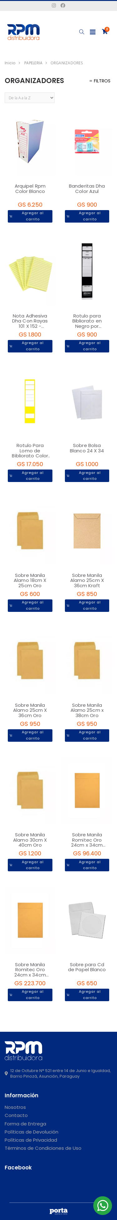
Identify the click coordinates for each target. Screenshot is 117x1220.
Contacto (16, 1115)
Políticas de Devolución (31, 1132)
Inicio (10, 63)
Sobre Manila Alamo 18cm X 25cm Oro (30, 580)
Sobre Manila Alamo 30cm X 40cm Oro (30, 839)
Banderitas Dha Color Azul (87, 188)
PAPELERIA (33, 63)
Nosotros (15, 1107)
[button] (81, 32)
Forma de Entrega (25, 1123)
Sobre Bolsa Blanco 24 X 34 (87, 448)
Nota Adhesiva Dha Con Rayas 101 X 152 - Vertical (30, 323)
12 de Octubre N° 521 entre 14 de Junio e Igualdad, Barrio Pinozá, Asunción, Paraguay (58, 1073)
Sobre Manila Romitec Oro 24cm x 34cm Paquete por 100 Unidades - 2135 (87, 844)
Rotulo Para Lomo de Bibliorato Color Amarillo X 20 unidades (30, 455)
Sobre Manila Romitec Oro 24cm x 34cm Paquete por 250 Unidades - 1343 (30, 974)
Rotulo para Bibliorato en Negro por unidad (87, 323)
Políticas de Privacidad (31, 1140)
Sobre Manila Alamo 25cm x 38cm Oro (87, 710)
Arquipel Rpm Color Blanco (30, 188)
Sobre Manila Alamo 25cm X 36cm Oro (30, 710)
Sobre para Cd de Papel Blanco (87, 967)
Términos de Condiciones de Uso (43, 1148)
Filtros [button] (99, 81)
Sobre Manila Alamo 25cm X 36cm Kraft (87, 580)
